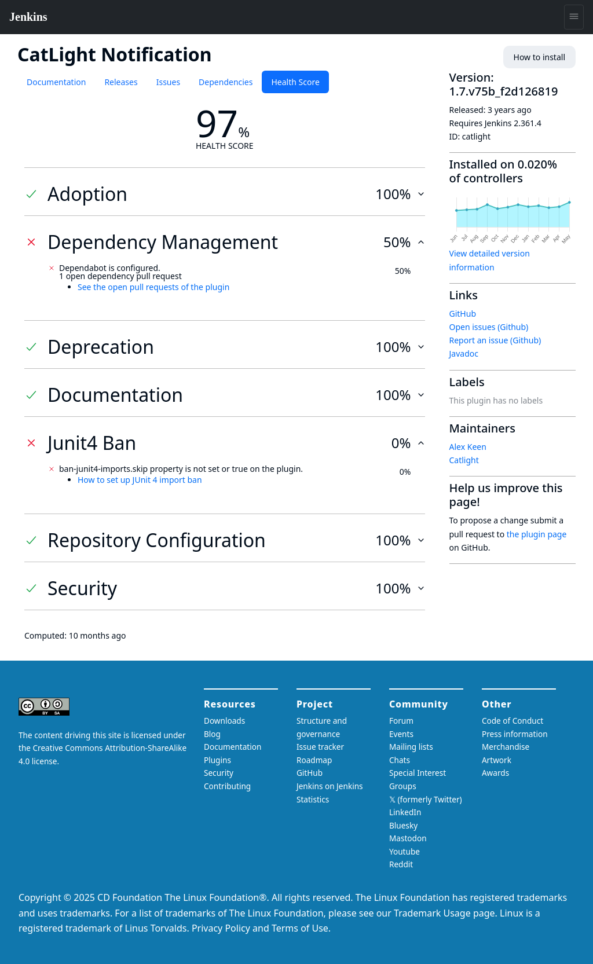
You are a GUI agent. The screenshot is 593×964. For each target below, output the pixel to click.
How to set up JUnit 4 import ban (140, 479)
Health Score (295, 81)
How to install (539, 57)
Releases (120, 81)
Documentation (56, 81)
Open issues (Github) (489, 326)
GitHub (463, 313)
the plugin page (537, 534)
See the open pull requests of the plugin (153, 286)
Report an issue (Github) (495, 340)
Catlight (464, 459)
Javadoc (463, 353)
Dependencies (225, 81)
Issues (168, 81)
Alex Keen (467, 446)
